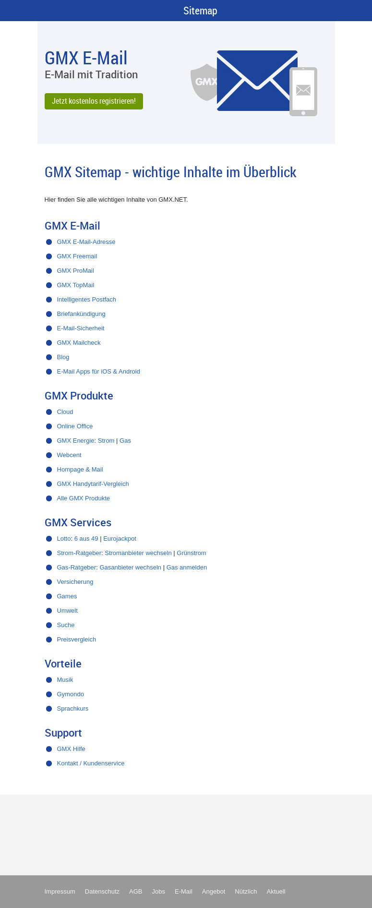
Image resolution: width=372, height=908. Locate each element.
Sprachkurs (73, 708)
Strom (106, 440)
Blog (63, 357)
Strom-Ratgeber (79, 553)
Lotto (64, 538)
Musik (65, 679)
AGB (135, 891)
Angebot (213, 891)
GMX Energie (76, 440)
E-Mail (183, 891)
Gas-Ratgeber (76, 567)
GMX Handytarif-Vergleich (93, 483)
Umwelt (67, 610)
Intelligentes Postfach (87, 299)
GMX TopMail (76, 285)
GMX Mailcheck (79, 342)
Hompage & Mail (80, 469)
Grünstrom (191, 553)
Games (67, 596)
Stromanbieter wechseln (138, 553)
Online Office (75, 426)
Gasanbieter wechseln (130, 567)
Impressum (60, 891)
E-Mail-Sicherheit (81, 328)
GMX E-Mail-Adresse (86, 241)
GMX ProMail (75, 270)
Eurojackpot (119, 538)
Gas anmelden (187, 567)
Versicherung (75, 581)
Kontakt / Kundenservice (91, 763)
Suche (66, 625)
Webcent (69, 455)
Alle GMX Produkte (83, 498)
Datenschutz (102, 891)
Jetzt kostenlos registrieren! (94, 101)
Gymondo (70, 694)
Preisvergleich (76, 639)
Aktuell (276, 891)
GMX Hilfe (71, 748)
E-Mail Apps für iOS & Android (98, 371)
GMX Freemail (77, 256)
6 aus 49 (86, 538)
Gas (125, 440)
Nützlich (246, 891)
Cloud (65, 411)
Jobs (158, 891)
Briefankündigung (81, 313)
